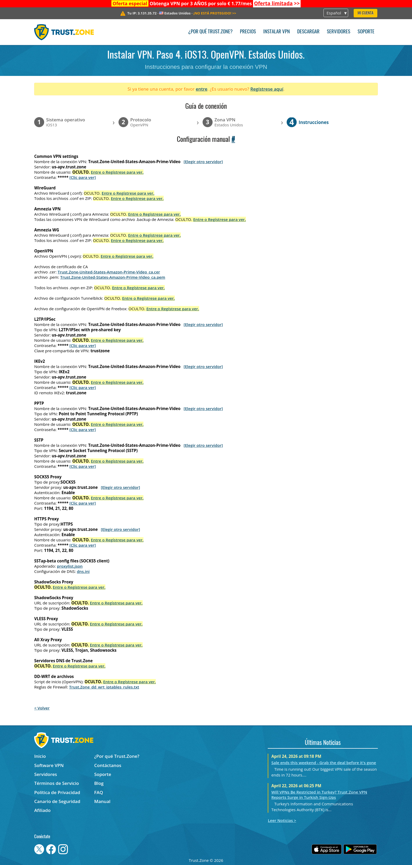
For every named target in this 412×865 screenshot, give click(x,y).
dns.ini (83, 571)
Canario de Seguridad (57, 801)
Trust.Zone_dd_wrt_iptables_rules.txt (104, 687)
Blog (99, 783)
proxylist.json (70, 566)
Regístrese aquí (266, 89)
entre (201, 89)
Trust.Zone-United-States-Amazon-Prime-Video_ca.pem (112, 277)
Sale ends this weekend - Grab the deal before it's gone (323, 762)
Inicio (40, 756)
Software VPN (49, 765)
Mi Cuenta (365, 13)
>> (277, 3)
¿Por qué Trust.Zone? (210, 31)
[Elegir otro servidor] (203, 161)
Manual (102, 801)
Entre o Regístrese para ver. (117, 172)
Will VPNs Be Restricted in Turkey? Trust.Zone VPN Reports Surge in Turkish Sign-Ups (319, 794)
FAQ (98, 792)
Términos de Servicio (56, 783)
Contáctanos (107, 765)
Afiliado (42, 810)
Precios (248, 31)
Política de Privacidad (57, 792)
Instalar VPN (276, 31)
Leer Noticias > (282, 820)
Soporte (366, 31)
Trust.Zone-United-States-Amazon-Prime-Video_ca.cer (109, 271)
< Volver (42, 708)
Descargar (308, 31)
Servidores (338, 31)
